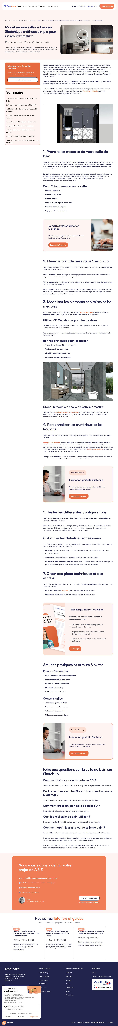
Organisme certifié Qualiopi (101, 976)
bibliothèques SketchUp (94, 449)
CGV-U (73, 1022)
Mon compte (92, 6)
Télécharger (75, 649)
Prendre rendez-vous (89, 898)
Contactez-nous (44, 992)
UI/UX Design (44, 976)
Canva (68, 984)
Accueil (7, 20)
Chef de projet (44, 973)
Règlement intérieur (98, 1022)
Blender (68, 980)
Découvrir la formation (22, 80)
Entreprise (42, 6)
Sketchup (32, 20)
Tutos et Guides (42, 20)
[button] (22, 6)
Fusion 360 (69, 987)
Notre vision (43, 988)
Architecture (23, 20)
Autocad (69, 976)
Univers (14, 20)
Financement (32, 6)
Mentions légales (83, 1022)
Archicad (69, 973)
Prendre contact (107, 6)
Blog (93, 973)
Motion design (44, 980)
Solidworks (69, 995)
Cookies (110, 1022)
